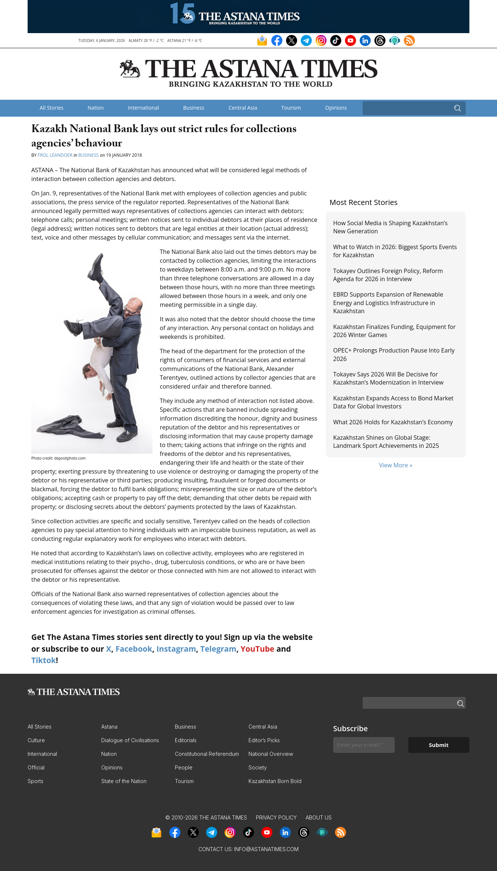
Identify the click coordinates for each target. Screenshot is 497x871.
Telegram (218, 649)
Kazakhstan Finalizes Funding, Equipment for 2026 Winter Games (394, 331)
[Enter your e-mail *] (364, 745)
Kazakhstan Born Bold (275, 781)
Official (36, 767)
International (143, 107)
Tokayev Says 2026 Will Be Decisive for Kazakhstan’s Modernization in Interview (388, 378)
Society (257, 767)
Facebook (134, 649)
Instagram (176, 649)
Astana (109, 726)
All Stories (51, 107)
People (184, 767)
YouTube (258, 649)
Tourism (291, 107)
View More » (396, 465)
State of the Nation (124, 781)
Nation (96, 107)
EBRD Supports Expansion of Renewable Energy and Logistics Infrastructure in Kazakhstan (388, 302)
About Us (319, 817)
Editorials (186, 740)
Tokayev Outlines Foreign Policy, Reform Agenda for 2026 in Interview (388, 275)
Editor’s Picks (264, 740)
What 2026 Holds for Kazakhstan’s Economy (393, 422)
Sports (35, 781)
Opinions (336, 107)
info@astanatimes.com (266, 849)
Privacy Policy (276, 817)
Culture (36, 740)
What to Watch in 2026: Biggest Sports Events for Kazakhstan (395, 251)
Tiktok (43, 660)
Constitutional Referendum (207, 754)
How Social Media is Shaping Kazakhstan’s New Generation (390, 227)
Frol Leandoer (55, 155)
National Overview (270, 754)
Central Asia (243, 107)
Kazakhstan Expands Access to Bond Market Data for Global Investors (393, 402)
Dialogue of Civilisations (130, 740)
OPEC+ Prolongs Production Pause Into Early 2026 (394, 354)
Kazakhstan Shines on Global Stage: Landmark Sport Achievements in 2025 (386, 441)
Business (193, 107)
